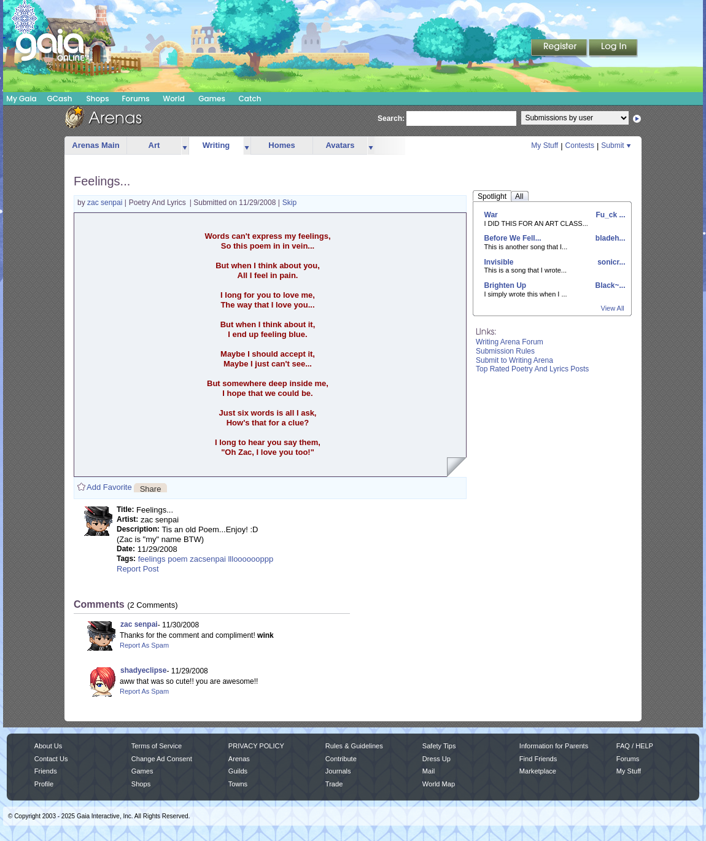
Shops (97, 98)
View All (612, 308)
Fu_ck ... (609, 215)
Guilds (237, 771)
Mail (428, 771)
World (174, 98)
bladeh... (609, 238)
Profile (43, 784)
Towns (237, 784)
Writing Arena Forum (509, 342)
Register (560, 48)
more (184, 146)
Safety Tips (439, 746)
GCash (59, 98)
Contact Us (51, 758)
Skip (289, 202)
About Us (48, 746)
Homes (281, 145)
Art (154, 145)
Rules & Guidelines (354, 746)
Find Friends (538, 758)
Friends (45, 771)
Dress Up (436, 758)
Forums (135, 98)
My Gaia (21, 98)
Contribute (341, 758)
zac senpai (106, 202)
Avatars (339, 145)
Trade (334, 784)
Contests (579, 145)
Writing (216, 145)
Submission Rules (505, 351)
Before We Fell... (512, 238)
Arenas (239, 758)
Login (613, 48)
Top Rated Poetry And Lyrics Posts (532, 369)
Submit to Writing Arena (514, 360)
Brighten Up (505, 285)
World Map (438, 784)
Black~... (609, 285)
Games (211, 98)
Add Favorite (109, 487)
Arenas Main (95, 145)
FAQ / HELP (634, 746)
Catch (250, 98)
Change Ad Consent (161, 758)
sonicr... (610, 262)
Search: (391, 118)
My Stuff (544, 145)
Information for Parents (553, 746)
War (491, 215)
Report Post (138, 568)
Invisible (499, 262)
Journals (338, 771)
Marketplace (537, 771)
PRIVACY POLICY (256, 746)
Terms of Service (156, 746)
